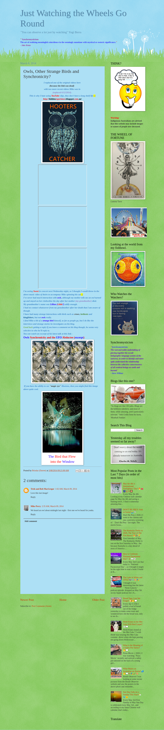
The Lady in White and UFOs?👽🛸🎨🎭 (132, 578)
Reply (33, 497)
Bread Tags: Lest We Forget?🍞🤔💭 (131, 599)
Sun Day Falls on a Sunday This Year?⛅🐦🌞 (132, 694)
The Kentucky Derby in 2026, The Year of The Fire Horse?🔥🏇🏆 (133, 533)
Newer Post (27, 599)
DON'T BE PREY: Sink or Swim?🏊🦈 (133, 510)
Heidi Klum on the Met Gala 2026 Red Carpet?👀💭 (132, 624)
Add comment (30, 521)
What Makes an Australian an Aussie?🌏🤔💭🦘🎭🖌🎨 (133, 671)
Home (63, 599)
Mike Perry (36, 506)
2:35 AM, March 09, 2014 (52, 506)
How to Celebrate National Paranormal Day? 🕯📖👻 (131, 556)
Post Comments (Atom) (41, 606)
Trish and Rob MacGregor (42, 489)
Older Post (98, 599)
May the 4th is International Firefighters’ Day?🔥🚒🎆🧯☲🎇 (133, 487)
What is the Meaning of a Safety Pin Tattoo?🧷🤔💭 (133, 647)
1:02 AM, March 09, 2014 (66, 489)
